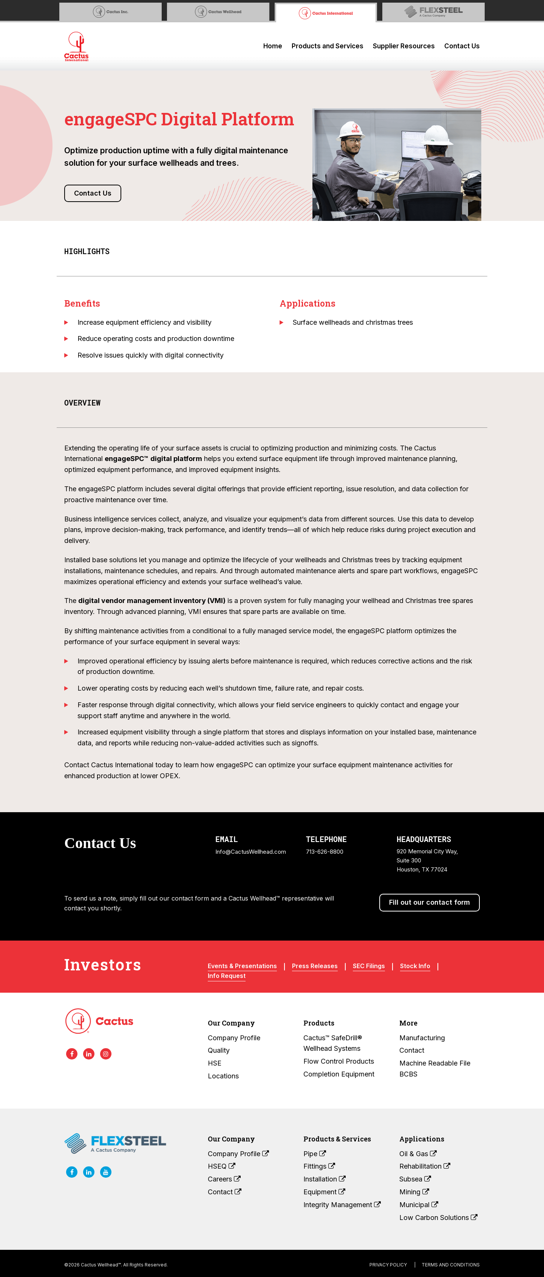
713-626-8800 (324, 851)
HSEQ (221, 1166)
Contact (411, 1050)
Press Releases (315, 966)
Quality (219, 1050)
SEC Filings (369, 966)
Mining (414, 1192)
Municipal (418, 1205)
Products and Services (327, 46)
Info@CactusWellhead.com (250, 851)
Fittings (319, 1166)
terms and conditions (451, 1265)
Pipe (314, 1154)
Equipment (324, 1192)
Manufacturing (422, 1038)
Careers (224, 1179)
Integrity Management (342, 1205)
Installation (324, 1179)
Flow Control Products (338, 1061)
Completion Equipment (338, 1074)
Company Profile (234, 1038)
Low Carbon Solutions (438, 1217)
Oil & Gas (418, 1154)
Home (272, 46)
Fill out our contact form (429, 902)
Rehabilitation (424, 1166)
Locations (223, 1076)
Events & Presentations (242, 966)
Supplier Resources (404, 46)
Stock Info (415, 966)
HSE (214, 1063)
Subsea (415, 1179)
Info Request (227, 975)
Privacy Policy (388, 1265)
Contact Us (462, 46)
